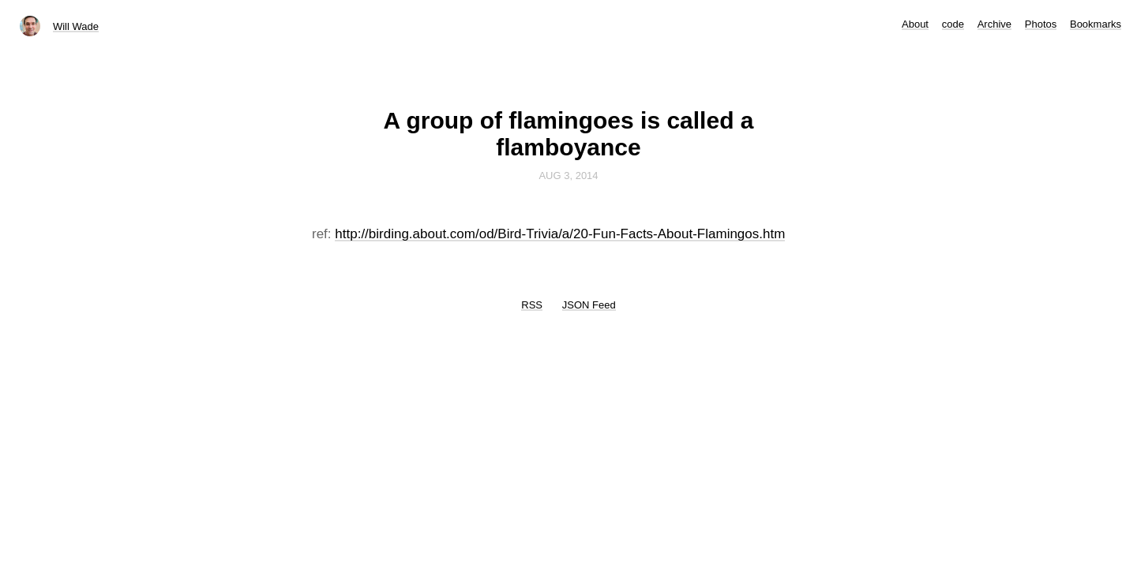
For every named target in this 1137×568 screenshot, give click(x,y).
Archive (994, 24)
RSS (531, 305)
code (953, 24)
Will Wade (76, 26)
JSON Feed (589, 305)
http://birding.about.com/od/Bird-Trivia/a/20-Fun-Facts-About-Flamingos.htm (560, 233)
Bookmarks (1095, 24)
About (915, 24)
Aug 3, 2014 (568, 175)
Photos (1040, 24)
